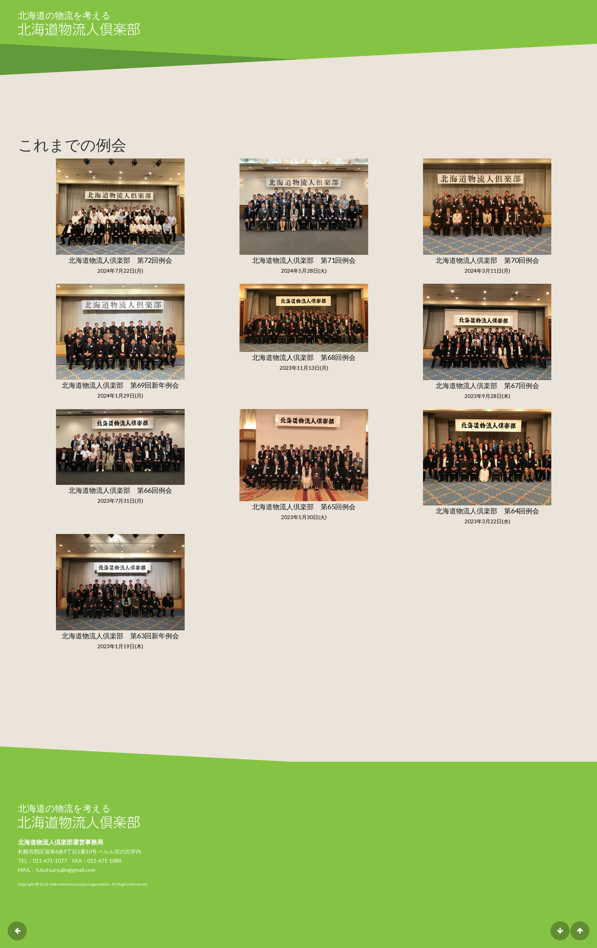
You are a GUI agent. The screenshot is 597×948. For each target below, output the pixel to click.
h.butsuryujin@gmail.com (65, 869)
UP (579, 930)
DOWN (560, 930)
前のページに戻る (17, 930)
